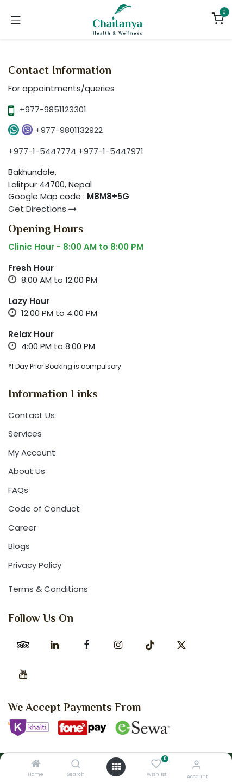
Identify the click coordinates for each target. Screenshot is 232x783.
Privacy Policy (34, 565)
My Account (31, 452)
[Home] (36, 764)
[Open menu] (116, 767)
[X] (181, 645)
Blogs (19, 546)
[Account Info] (196, 764)
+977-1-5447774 (42, 151)
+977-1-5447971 (110, 151)
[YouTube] (23, 674)
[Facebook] (86, 645)
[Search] (76, 764)
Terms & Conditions (48, 589)
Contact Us (31, 415)
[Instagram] (118, 645)
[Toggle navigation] (15, 19)
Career (22, 527)
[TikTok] (150, 645)
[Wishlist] (156, 764)
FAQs (18, 490)
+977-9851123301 (53, 109)
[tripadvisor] (23, 645)
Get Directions (42, 208)
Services (25, 433)
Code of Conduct (44, 508)
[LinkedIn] (55, 645)
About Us (26, 471)
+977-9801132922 (69, 130)
